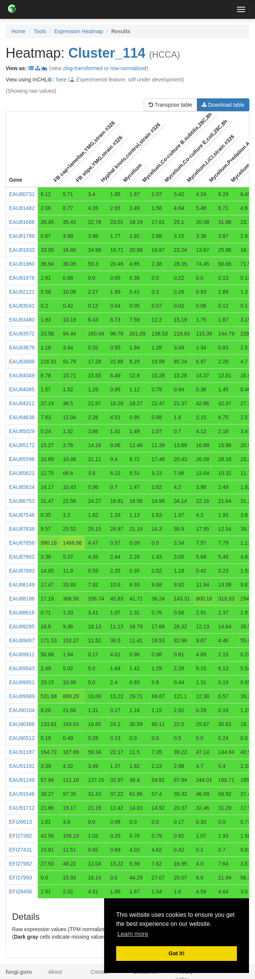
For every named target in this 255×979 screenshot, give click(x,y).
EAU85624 (22, 487)
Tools (40, 31)
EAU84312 (22, 403)
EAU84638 (22, 417)
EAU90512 (22, 738)
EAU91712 (22, 808)
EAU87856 (22, 543)
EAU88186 (22, 599)
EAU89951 (22, 682)
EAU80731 (22, 194)
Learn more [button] (132, 934)
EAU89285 (22, 627)
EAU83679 (22, 348)
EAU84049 (22, 375)
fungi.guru (19, 972)
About (55, 972)
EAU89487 (22, 640)
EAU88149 (22, 585)
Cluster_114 (106, 53)
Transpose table (170, 105)
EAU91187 (22, 752)
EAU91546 (22, 794)
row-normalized (128, 68)
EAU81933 (22, 250)
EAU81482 (22, 208)
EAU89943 (22, 668)
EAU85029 (22, 431)
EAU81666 (22, 222)
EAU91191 (22, 766)
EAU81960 (22, 264)
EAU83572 (22, 334)
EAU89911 (22, 654)
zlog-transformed (83, 68)
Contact (100, 972)
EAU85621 (22, 473)
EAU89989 (22, 696)
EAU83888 (22, 362)
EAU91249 (22, 780)
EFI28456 (20, 892)
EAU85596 (22, 459)
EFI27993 (20, 878)
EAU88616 (22, 613)
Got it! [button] (176, 953)
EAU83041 (22, 306)
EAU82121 (22, 292)
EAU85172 (22, 445)
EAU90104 (22, 710)
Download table (223, 105)
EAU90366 (22, 724)
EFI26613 (20, 822)
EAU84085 (22, 389)
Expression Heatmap (78, 31)
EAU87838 (22, 529)
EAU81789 (22, 236)
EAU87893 (22, 571)
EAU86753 (22, 501)
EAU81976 (22, 278)
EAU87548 (22, 515)
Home (18, 31)
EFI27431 (20, 850)
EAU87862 (22, 557)
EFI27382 (20, 836)
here (61, 80)
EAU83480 (22, 320)
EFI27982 (20, 864)
